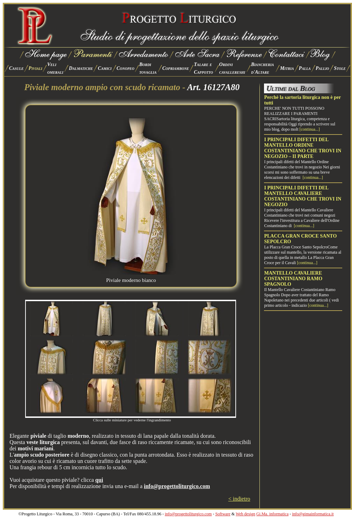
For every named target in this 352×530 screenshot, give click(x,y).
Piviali (36, 68)
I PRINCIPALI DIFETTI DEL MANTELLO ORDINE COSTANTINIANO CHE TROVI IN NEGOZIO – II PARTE (302, 148)
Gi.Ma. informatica (272, 513)
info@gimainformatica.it (312, 513)
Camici (104, 68)
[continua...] (309, 129)
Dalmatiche (81, 68)
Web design (245, 513)
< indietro (239, 499)
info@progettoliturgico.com (188, 513)
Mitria (287, 68)
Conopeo (125, 68)
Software (222, 513)
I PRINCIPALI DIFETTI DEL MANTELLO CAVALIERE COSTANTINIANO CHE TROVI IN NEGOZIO (302, 196)
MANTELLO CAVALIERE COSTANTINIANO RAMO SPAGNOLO (293, 278)
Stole (340, 68)
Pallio (322, 68)
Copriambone (175, 68)
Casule (16, 68)
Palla (305, 68)
